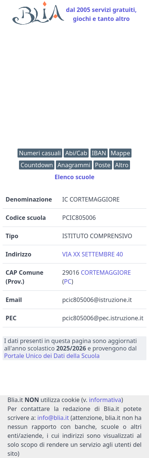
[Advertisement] (74, 88)
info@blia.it (53, 418)
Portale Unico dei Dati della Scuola (52, 356)
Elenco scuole (74, 177)
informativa (105, 400)
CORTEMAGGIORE (106, 272)
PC (68, 281)
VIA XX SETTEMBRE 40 (92, 254)
